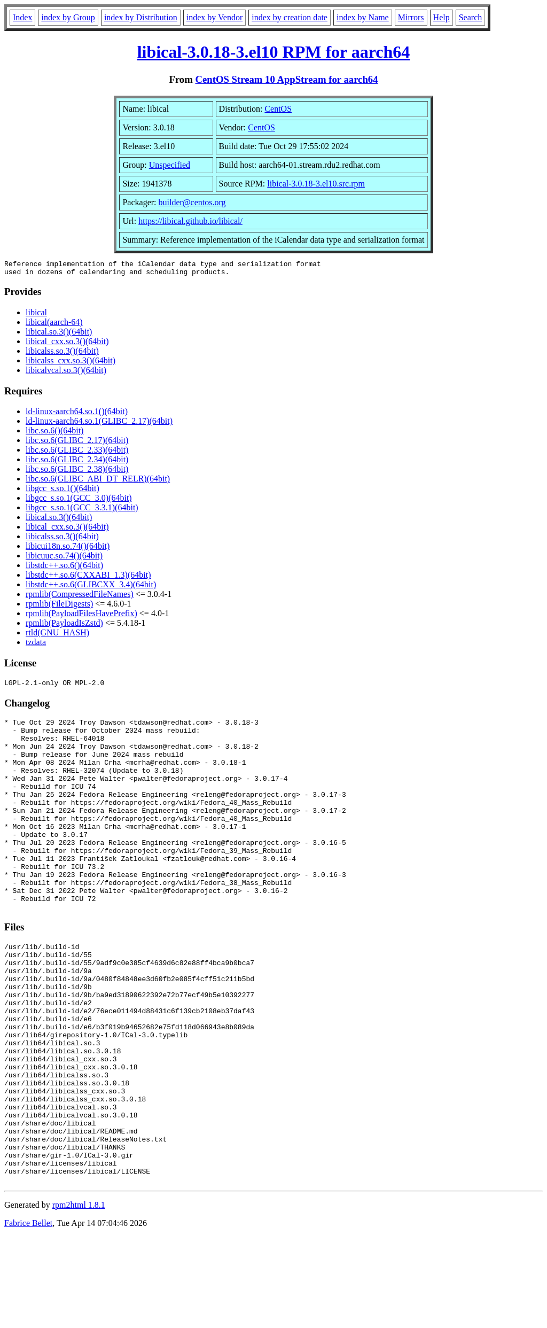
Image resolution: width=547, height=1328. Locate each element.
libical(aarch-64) (54, 325)
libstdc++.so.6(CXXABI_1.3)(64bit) (88, 578)
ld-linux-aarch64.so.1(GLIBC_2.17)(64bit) (99, 424)
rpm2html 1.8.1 (78, 1296)
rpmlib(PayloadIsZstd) (64, 626)
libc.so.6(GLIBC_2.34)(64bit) (77, 462)
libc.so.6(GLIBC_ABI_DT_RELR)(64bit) (98, 481)
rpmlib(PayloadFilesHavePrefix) (81, 616)
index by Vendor (214, 17)
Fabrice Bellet (28, 1314)
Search (470, 17)
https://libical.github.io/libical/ (190, 221)
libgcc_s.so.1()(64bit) (62, 491)
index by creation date (289, 17)
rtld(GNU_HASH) (57, 635)
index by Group (68, 17)
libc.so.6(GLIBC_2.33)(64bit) (77, 452)
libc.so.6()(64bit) (54, 433)
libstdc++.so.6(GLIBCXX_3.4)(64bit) (91, 587)
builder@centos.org (192, 202)
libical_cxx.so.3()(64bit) (67, 344)
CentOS (278, 108)
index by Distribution (140, 17)
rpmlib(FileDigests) (59, 606)
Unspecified (169, 164)
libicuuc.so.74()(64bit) (64, 558)
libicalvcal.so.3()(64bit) (66, 373)
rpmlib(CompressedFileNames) (80, 597)
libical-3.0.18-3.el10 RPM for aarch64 (273, 51)
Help (441, 17)
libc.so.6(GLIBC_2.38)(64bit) (77, 472)
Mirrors (411, 17)
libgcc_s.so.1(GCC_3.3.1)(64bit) (82, 510)
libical (36, 315)
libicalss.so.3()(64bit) (62, 354)
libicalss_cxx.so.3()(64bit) (70, 363)
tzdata (36, 645)
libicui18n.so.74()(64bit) (68, 549)
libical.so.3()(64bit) (59, 334)
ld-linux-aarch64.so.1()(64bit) (77, 414)
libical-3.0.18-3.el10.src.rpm (316, 183)
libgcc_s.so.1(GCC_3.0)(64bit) (79, 501)
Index (22, 17)
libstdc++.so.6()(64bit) (64, 568)
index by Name (363, 17)
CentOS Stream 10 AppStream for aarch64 (286, 79)
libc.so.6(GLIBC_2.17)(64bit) (77, 443)
